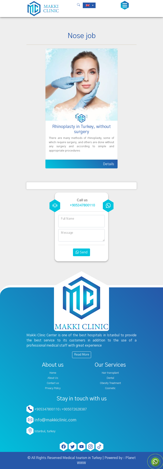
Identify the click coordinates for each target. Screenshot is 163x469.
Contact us (53, 383)
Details (108, 164)
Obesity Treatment (110, 383)
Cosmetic (110, 388)
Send (81, 252)
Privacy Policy (53, 388)
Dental (110, 378)
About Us (53, 378)
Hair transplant (110, 373)
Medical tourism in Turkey (82, 458)
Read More (81, 354)
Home (52, 373)
